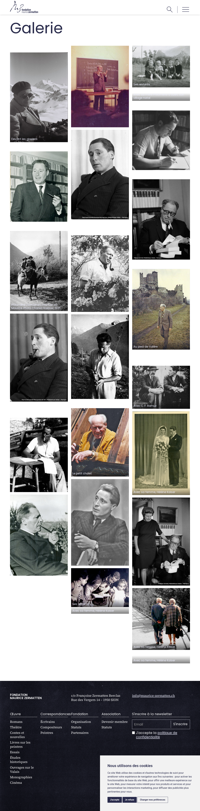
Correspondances (55, 714)
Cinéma (16, 782)
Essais (15, 752)
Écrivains (47, 722)
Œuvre (15, 714)
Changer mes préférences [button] (152, 799)
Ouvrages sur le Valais (22, 769)
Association (111, 714)
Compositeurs (51, 727)
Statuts (76, 727)
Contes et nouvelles (17, 735)
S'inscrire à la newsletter (152, 714)
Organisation (81, 722)
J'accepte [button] (114, 799)
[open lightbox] (39, 97)
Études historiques (19, 759)
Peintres (46, 733)
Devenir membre (115, 722)
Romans (16, 722)
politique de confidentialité (156, 735)
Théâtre (16, 727)
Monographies (21, 777)
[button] (185, 9)
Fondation (79, 714)
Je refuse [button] (129, 799)
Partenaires (80, 733)
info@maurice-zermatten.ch (153, 695)
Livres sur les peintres (20, 744)
